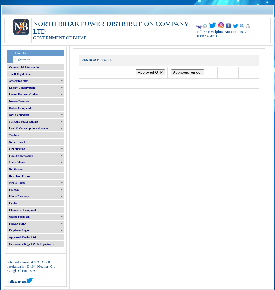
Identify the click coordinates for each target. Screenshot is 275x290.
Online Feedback (19, 216)
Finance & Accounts (21, 155)
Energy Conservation (22, 87)
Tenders (14, 135)
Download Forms (19, 176)
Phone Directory (19, 196)
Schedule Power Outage (23, 121)
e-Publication (17, 148)
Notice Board (17, 142)
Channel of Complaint (22, 210)
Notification (16, 169)
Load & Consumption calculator (28, 128)
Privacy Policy (17, 223)
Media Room (17, 182)
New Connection (19, 114)
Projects (14, 189)
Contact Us (16, 203)
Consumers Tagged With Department (31, 244)
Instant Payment (19, 101)
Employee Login (19, 230)
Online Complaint (20, 108)
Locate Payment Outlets (23, 94)
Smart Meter (17, 162)
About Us (20, 53)
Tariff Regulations (20, 74)
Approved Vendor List (22, 237)
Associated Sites (18, 80)
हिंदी (199, 27)
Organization (22, 59)
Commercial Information (24, 67)
